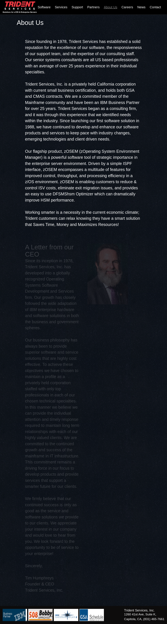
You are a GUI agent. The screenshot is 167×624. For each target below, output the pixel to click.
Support (77, 7)
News (141, 7)
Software (44, 7)
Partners (93, 7)
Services (61, 7)
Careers (127, 7)
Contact (155, 7)
